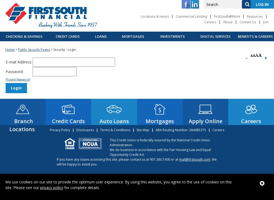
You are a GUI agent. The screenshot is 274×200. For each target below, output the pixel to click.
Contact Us (247, 22)
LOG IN (262, 4)
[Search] (246, 4)
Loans (101, 36)
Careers (210, 22)
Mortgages (133, 36)
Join (266, 22)
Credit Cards (68, 36)
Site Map (142, 130)
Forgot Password (18, 79)
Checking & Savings (24, 36)
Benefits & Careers (255, 36)
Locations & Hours (155, 16)
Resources (255, 16)
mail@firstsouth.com (194, 159)
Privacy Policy (60, 130)
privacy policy (51, 187)
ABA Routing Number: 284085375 (180, 130)
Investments (172, 36)
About (228, 22)
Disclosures (85, 130)
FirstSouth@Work (227, 16)
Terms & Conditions (115, 130)
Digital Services (215, 36)
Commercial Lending (191, 16)
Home (10, 49)
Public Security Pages (34, 49)
